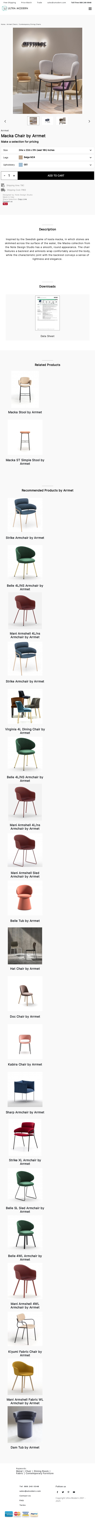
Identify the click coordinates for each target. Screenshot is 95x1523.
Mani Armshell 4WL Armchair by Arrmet (25, 1305)
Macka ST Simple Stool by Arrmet (25, 462)
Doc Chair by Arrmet (25, 1016)
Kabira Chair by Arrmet (25, 1064)
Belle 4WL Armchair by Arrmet (25, 1257)
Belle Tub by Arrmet (25, 921)
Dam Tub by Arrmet (25, 1447)
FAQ (21, 1501)
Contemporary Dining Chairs (30, 24)
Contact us (7, 201)
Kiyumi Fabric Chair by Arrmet (25, 1353)
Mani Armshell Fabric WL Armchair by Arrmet (25, 1401)
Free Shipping (10, 2)
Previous (2, 116)
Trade (39, 2)
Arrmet (5, 130)
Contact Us (25, 1496)
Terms (22, 1505)
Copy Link (22, 199)
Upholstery (47, 165)
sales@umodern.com (56, 2)
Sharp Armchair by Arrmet (25, 1112)
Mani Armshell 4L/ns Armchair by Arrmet (25, 635)
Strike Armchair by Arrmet (25, 538)
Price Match (26, 2)
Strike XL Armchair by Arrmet (25, 1162)
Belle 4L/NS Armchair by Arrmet (25, 587)
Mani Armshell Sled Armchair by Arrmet (25, 874)
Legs (47, 158)
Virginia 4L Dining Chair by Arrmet (25, 731)
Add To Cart (56, 175)
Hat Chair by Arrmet (25, 969)
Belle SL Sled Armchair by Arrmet (25, 1210)
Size (47, 150)
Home (3, 24)
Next (93, 116)
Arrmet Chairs (12, 24)
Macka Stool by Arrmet (25, 412)
